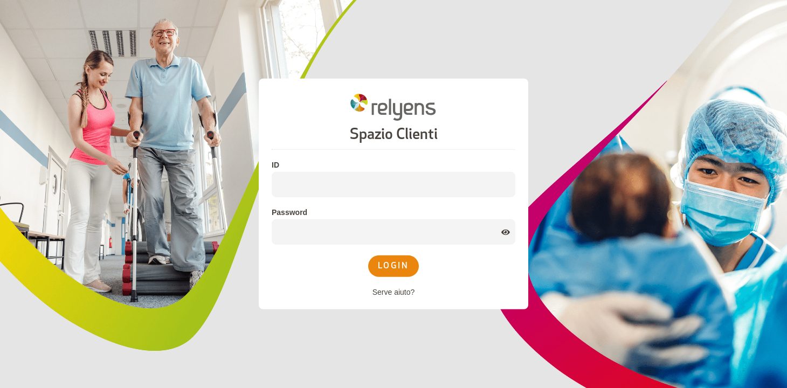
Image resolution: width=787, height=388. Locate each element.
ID (275, 165)
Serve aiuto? (393, 292)
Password (289, 212)
